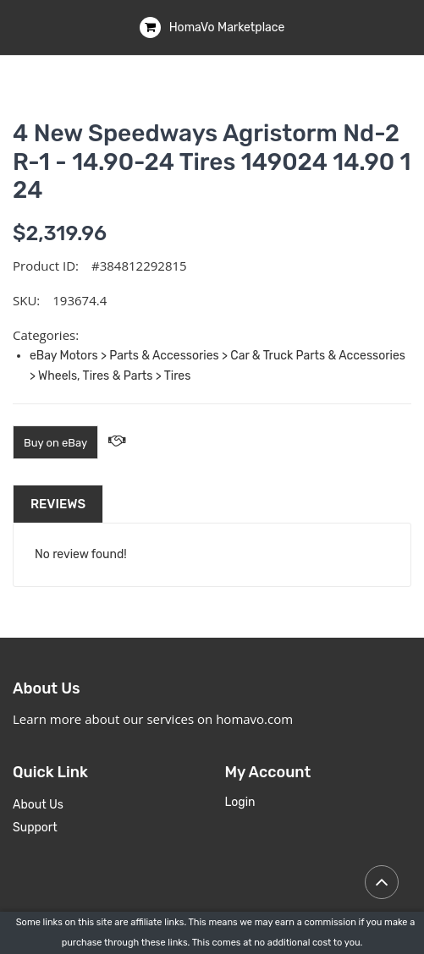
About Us (38, 805)
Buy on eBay (55, 442)
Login (240, 802)
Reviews (57, 504)
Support (35, 827)
